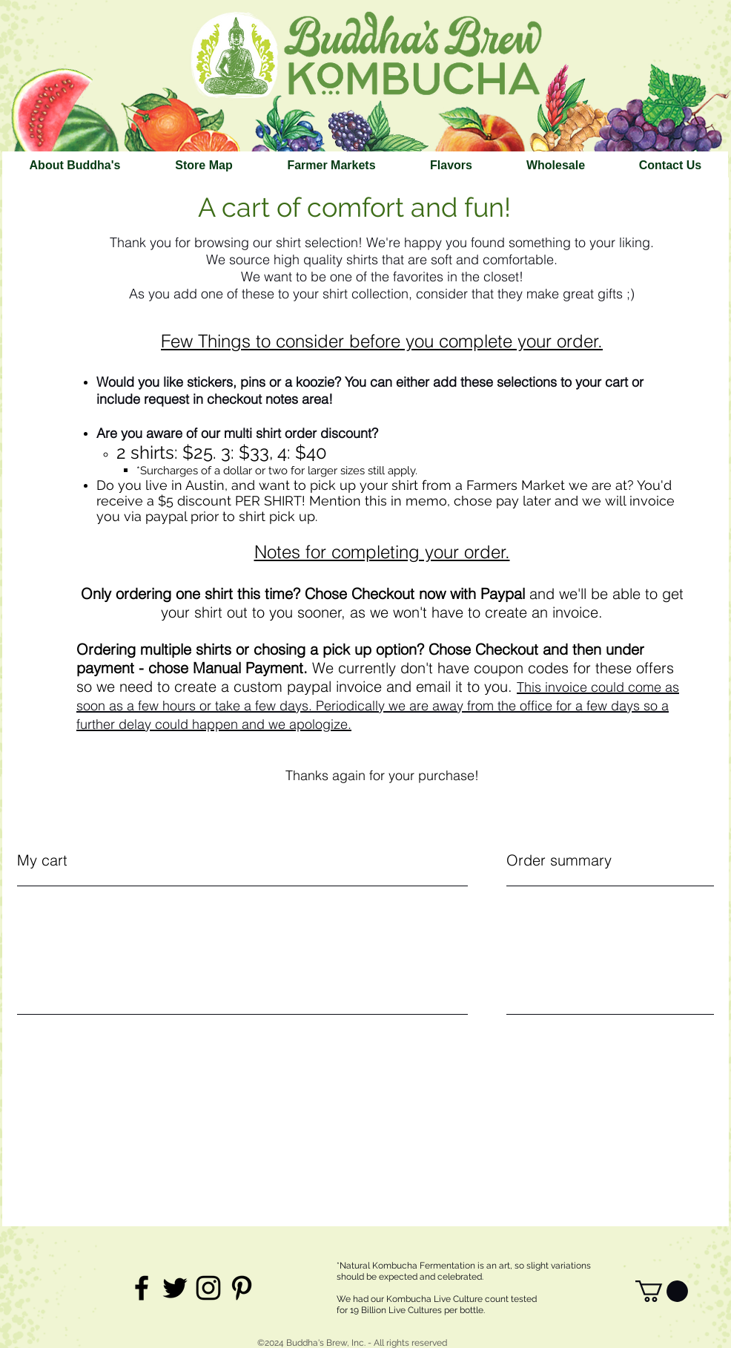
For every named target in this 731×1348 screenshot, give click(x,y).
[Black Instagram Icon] (208, 1288)
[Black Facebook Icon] (141, 1288)
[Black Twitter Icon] (175, 1288)
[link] (661, 1291)
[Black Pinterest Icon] (241, 1288)
